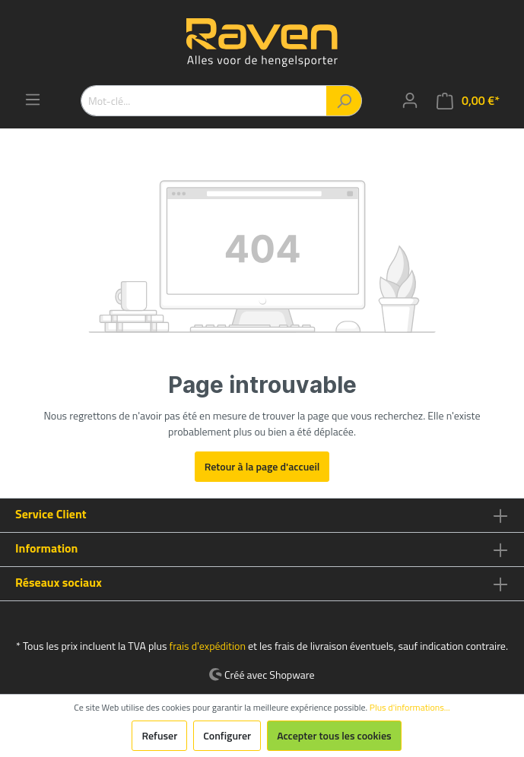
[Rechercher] (344, 100)
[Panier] (468, 101)
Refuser (159, 735)
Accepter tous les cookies (334, 735)
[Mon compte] (409, 100)
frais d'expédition (208, 646)
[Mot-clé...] (204, 100)
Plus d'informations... (410, 707)
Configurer (227, 735)
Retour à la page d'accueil (262, 466)
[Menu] (32, 99)
